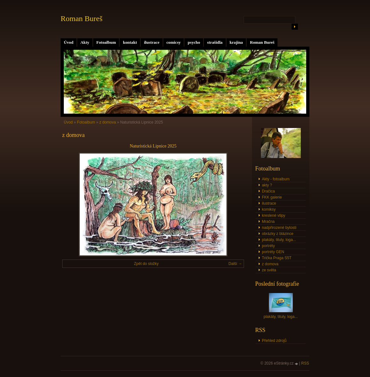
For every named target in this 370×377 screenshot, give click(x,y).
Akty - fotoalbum (276, 179)
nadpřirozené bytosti (279, 227)
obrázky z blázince (277, 233)
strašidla (214, 42)
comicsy (173, 42)
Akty (84, 42)
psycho (194, 42)
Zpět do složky (146, 263)
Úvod (68, 42)
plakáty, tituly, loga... (279, 240)
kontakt (130, 42)
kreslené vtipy (273, 215)
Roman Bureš (262, 42)
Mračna (268, 221)
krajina (236, 42)
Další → (235, 263)
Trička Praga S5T (277, 258)
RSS (305, 363)
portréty (268, 246)
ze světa (269, 270)
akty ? (267, 185)
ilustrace (151, 42)
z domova (107, 122)
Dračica (268, 191)
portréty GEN (273, 252)
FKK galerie (272, 197)
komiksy (269, 209)
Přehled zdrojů (274, 340)
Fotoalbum (106, 42)
